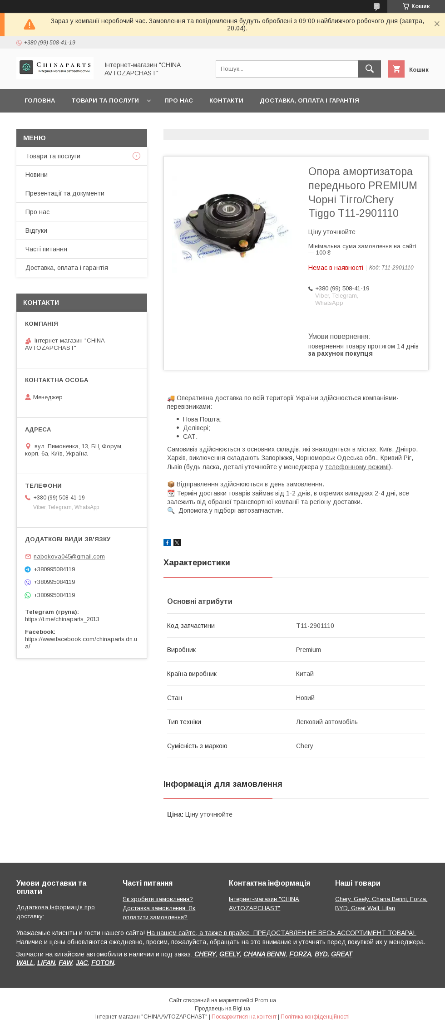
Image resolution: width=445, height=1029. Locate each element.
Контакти (226, 100)
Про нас (178, 100)
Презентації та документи (64, 193)
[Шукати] (369, 69)
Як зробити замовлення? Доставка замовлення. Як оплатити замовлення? (159, 908)
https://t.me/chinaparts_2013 (62, 619)
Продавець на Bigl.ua (222, 1008)
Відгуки (36, 230)
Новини (36, 174)
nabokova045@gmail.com (69, 556)
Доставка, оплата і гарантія (309, 100)
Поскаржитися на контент (244, 1017)
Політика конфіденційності (315, 1017)
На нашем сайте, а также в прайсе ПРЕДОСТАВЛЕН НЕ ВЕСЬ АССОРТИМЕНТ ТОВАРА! (281, 932)
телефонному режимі (357, 466)
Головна (40, 100)
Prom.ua (265, 1000)
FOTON (102, 962)
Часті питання (46, 249)
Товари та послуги (105, 100)
